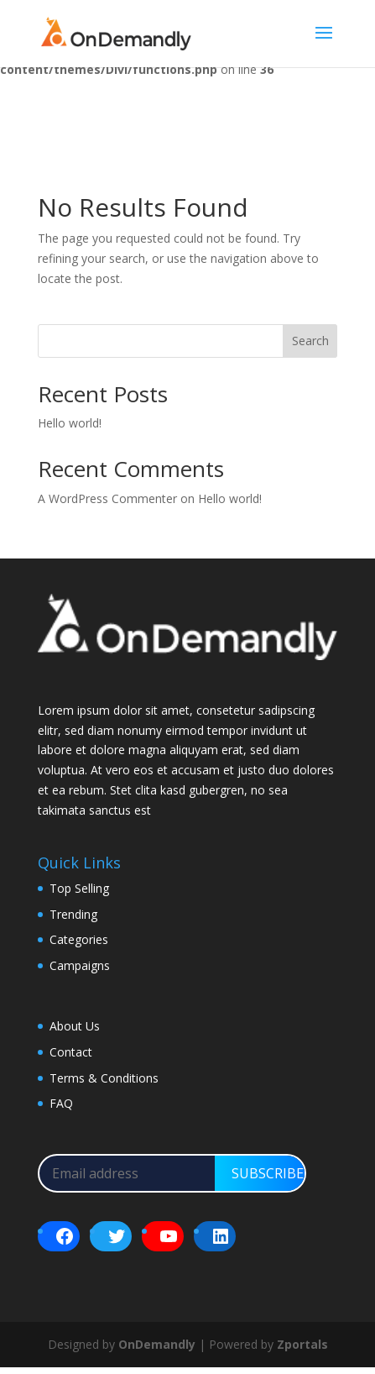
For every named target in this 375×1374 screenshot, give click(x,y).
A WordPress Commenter (107, 498)
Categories (78, 939)
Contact (70, 1052)
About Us (74, 1026)
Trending (73, 914)
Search (310, 341)
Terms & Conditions (104, 1078)
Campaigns (79, 965)
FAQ (61, 1103)
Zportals (302, 1344)
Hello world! (70, 423)
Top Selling (79, 888)
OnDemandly (156, 1344)
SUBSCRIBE (268, 1173)
